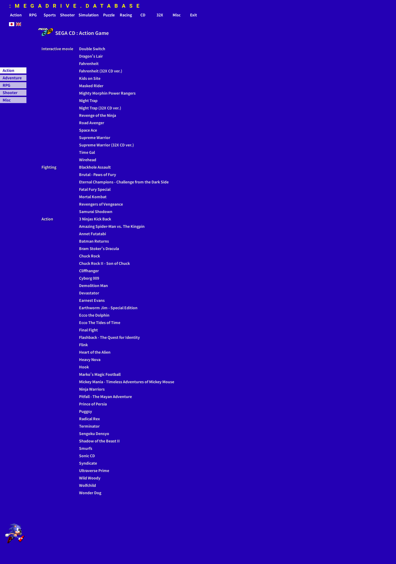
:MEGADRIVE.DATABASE (76, 6)
